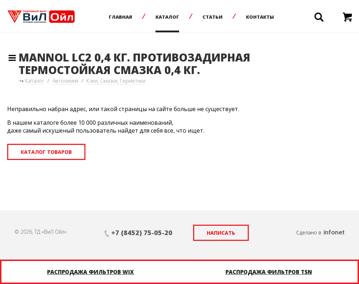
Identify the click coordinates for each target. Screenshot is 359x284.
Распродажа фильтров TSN (268, 271)
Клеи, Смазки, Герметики (116, 80)
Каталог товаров (46, 151)
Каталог (167, 17)
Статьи (212, 17)
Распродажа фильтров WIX (90, 271)
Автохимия (65, 80)
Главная (120, 17)
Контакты (260, 17)
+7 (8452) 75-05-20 (141, 232)
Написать (221, 232)
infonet (334, 232)
